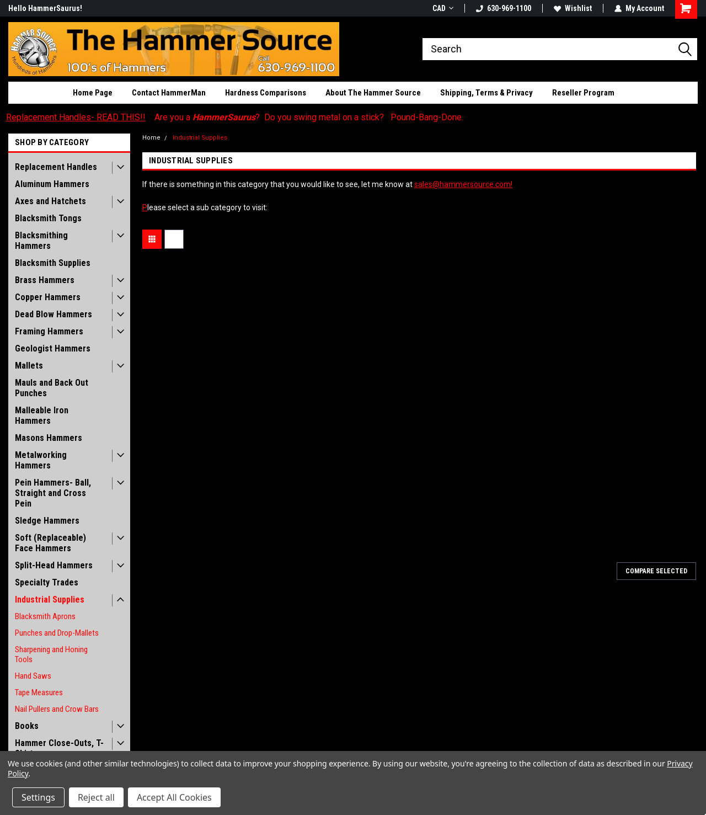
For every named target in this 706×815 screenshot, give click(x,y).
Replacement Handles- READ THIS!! (76, 117)
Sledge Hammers (47, 520)
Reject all (96, 797)
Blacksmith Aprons (45, 616)
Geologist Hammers (52, 348)
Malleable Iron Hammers (41, 415)
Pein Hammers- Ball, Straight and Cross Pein (53, 493)
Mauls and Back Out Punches (51, 387)
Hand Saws (33, 676)
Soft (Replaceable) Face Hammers (50, 542)
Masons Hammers (48, 438)
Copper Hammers (48, 297)
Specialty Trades (46, 582)
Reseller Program (583, 93)
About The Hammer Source (373, 93)
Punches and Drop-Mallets (57, 633)
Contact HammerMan (169, 93)
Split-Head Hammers (54, 565)
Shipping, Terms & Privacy (486, 93)
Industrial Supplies (49, 599)
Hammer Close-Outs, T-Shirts (59, 748)
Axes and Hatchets (50, 201)
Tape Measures (39, 692)
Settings (38, 797)
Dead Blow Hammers (53, 314)
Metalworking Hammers (41, 460)
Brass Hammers (44, 280)
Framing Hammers (49, 331)
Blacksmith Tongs (48, 218)
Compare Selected (656, 571)
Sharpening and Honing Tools (51, 654)
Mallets (29, 365)
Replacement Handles (56, 167)
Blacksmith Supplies (52, 263)
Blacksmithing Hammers (41, 240)
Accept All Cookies (174, 797)
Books (27, 726)
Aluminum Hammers (52, 184)
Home (151, 137)
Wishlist (573, 8)
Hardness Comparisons (265, 93)
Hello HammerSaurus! (45, 8)
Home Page (93, 93)
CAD (442, 8)
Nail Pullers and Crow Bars (57, 709)
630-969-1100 (503, 8)
